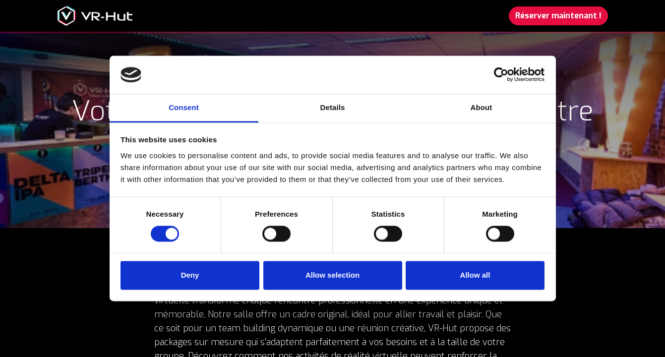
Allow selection (332, 275)
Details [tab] (332, 107)
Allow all (475, 275)
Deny (190, 275)
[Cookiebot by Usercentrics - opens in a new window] (501, 74)
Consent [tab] (184, 107)
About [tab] (481, 107)
